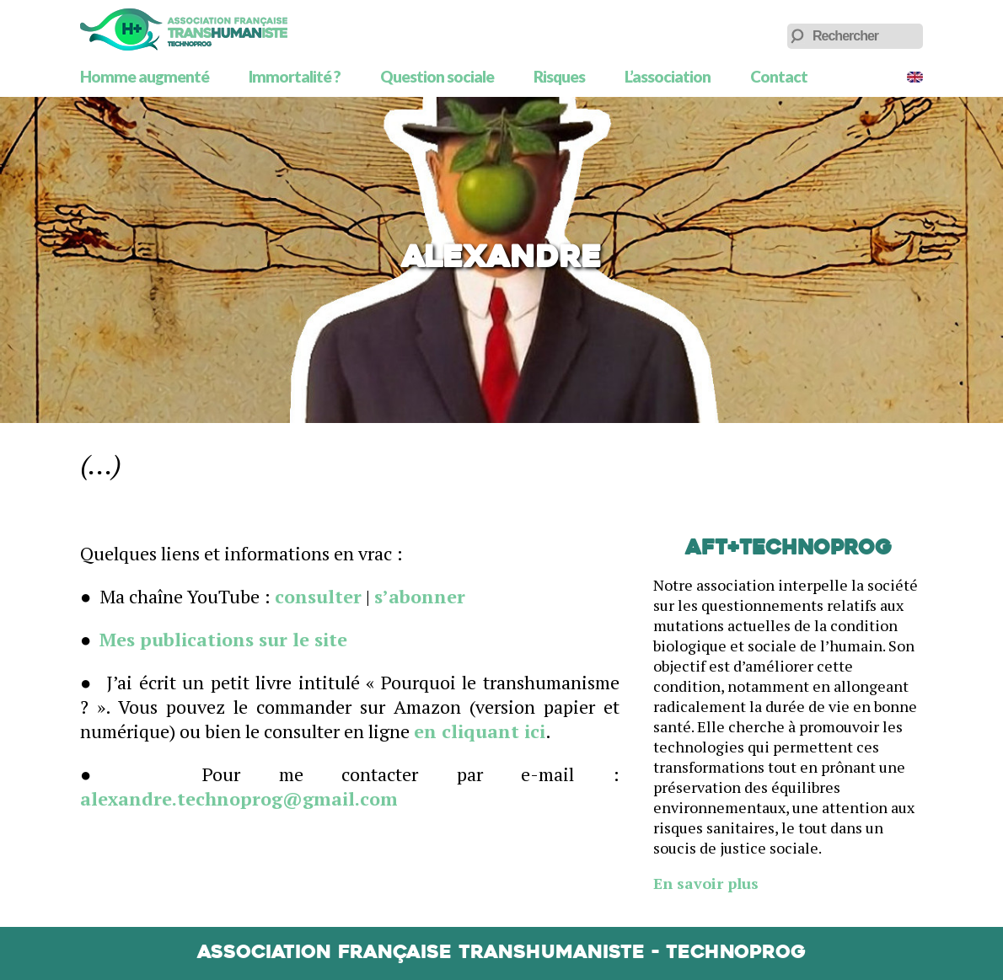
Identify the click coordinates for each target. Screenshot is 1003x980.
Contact (778, 76)
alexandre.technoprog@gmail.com (239, 798)
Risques (559, 76)
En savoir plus (706, 883)
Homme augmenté (144, 76)
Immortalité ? (295, 76)
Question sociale (437, 76)
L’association (668, 76)
